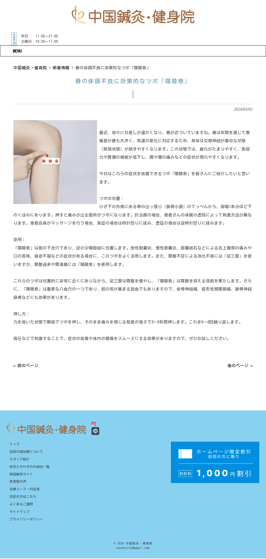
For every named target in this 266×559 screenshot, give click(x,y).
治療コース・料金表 (24, 489)
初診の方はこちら (22, 497)
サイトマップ (19, 511)
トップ (14, 444)
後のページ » (240, 365)
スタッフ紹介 (19, 459)
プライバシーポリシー (26, 519)
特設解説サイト (21, 474)
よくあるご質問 (21, 504)
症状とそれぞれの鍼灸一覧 (29, 466)
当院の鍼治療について (26, 451)
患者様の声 (17, 482)
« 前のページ (25, 365)
